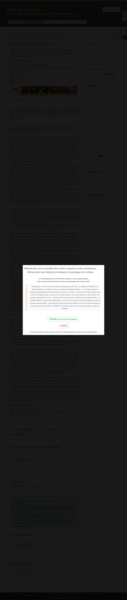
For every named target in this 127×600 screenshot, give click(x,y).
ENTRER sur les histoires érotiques (63, 319)
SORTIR (64, 326)
